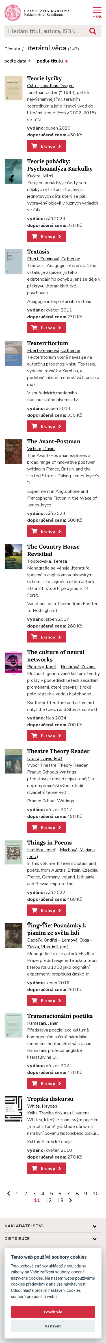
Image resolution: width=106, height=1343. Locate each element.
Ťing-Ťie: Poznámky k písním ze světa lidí (56, 929)
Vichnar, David (41, 449)
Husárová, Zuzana (78, 667)
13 (60, 1200)
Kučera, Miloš (40, 176)
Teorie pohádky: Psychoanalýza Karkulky (60, 165)
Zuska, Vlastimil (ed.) (48, 947)
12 (49, 1200)
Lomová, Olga (75, 940)
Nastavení (53, 1326)
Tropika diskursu (50, 1099)
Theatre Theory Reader (58, 751)
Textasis (38, 251)
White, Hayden (42, 1106)
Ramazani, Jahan (43, 1023)
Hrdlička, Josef (41, 850)
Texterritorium (47, 343)
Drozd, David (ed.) (44, 758)
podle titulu (52, 61)
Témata (12, 49)
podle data (18, 61)
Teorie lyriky (44, 78)
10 (96, 1193)
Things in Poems (49, 842)
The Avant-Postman (53, 441)
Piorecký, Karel (41, 667)
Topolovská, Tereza (47, 561)
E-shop (46, 146)
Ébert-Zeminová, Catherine (53, 259)
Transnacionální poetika (60, 1016)
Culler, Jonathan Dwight (50, 86)
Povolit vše (53, 1312)
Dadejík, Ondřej (42, 940)
